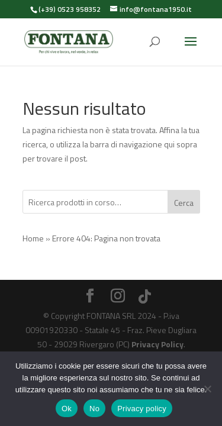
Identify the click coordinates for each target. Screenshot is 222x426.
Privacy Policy (157, 344)
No (94, 408)
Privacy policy (141, 408)
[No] (207, 389)
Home (33, 238)
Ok (67, 408)
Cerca (184, 202)
